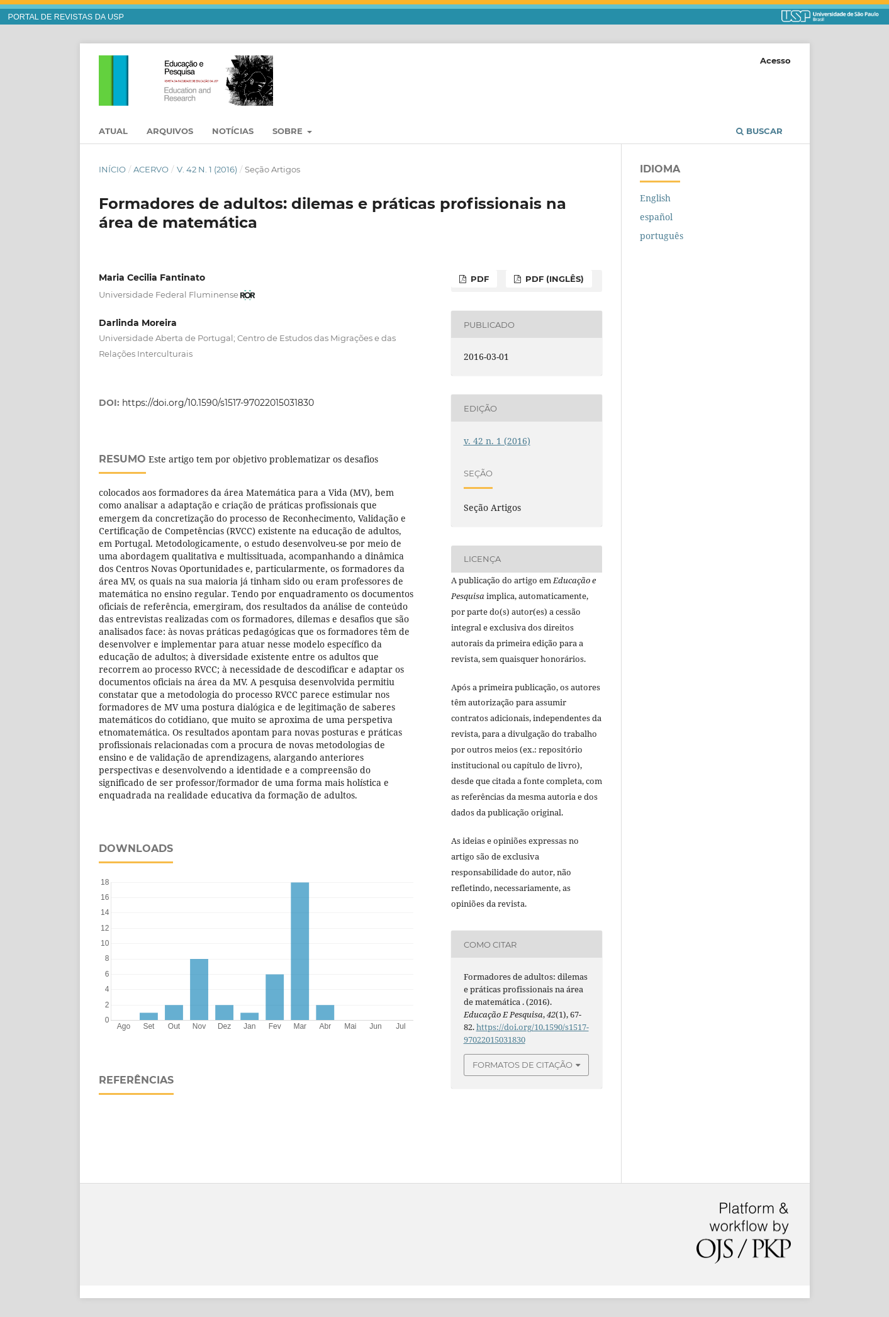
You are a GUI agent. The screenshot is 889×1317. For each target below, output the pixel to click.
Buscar (759, 131)
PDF (478, 279)
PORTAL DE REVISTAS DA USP (66, 17)
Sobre (288, 131)
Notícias (233, 131)
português (661, 236)
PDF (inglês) (553, 279)
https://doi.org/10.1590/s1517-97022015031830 (218, 402)
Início (112, 169)
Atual (113, 131)
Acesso (775, 60)
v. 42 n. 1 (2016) (207, 169)
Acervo (151, 169)
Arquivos (170, 131)
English (655, 198)
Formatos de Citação (522, 1065)
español (656, 217)
